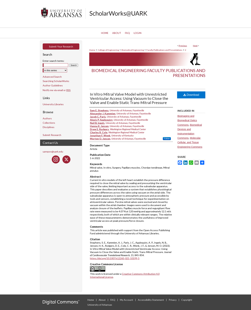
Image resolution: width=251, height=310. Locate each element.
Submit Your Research (61, 46)
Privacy (173, 299)
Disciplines (48, 127)
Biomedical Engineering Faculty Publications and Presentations (148, 73)
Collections (49, 122)
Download (191, 94)
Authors (47, 118)
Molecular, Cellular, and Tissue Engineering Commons (189, 142)
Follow (167, 138)
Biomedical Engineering (132, 50)
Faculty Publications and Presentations (164, 50)
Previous (183, 45)
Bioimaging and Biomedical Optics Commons (187, 120)
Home (92, 50)
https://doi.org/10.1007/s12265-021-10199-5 (114, 258)
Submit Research (52, 134)
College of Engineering (108, 50)
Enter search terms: (53, 60)
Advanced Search (52, 76)
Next (195, 45)
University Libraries (53, 104)
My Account (127, 299)
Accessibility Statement (151, 299)
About (102, 299)
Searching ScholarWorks (56, 81)
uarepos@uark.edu (53, 151)
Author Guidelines (53, 85)
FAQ (113, 299)
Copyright (186, 299)
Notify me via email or (57, 90)
